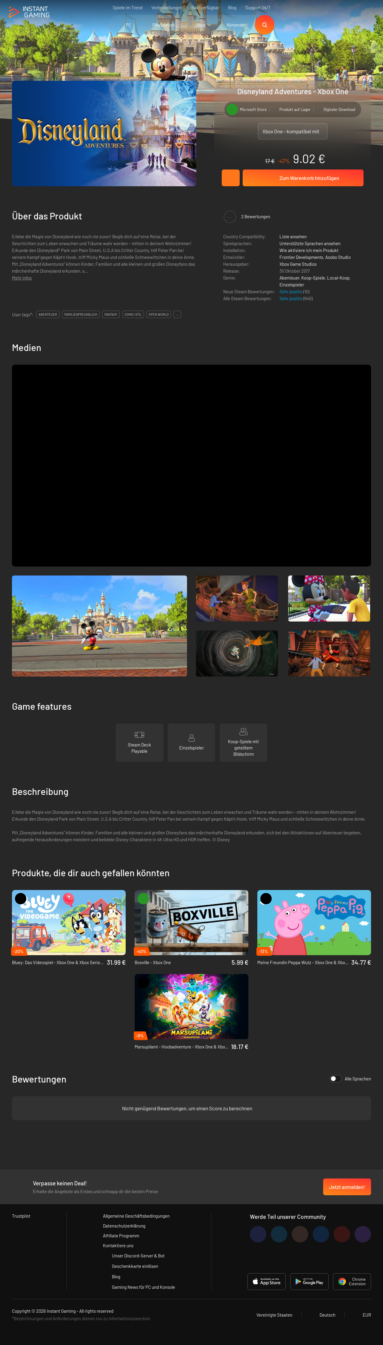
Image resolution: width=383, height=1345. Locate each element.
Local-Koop (338, 277)
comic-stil (133, 314)
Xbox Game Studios (298, 264)
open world (159, 314)
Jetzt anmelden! (347, 1187)
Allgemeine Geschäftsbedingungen (136, 1216)
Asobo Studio (338, 257)
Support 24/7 (257, 7)
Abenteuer (289, 277)
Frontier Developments (301, 257)
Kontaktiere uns (118, 1245)
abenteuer (48, 314)
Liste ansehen (293, 236)
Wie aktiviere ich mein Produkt (308, 250)
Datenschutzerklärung (124, 1225)
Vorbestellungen (166, 7)
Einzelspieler (291, 284)
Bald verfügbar (205, 7)
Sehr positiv (291, 291)
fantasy (110, 314)
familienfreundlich (80, 314)
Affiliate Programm (121, 1235)
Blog (232, 7)
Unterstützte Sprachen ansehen (310, 243)
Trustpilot (21, 1216)
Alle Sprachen (350, 1078)
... (177, 314)
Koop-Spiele (313, 277)
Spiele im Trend (127, 7)
